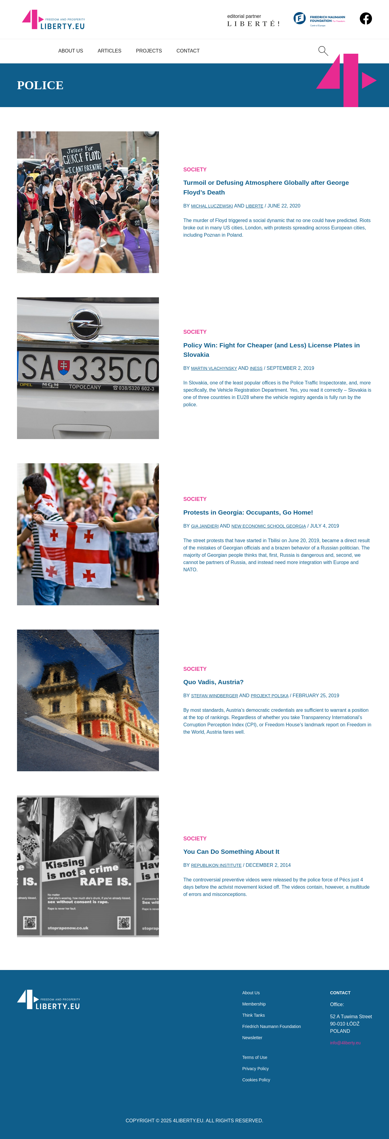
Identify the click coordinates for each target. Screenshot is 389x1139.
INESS (263, 370)
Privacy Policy (249, 1067)
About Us (70, 50)
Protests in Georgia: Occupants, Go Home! (257, 513)
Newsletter (245, 1033)
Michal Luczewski (215, 208)
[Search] (323, 51)
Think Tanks (247, 1009)
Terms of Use (248, 1055)
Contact (188, 50)
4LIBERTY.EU (188, 1120)
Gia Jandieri (207, 527)
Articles (110, 50)
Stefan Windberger (218, 697)
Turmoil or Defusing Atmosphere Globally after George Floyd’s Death (264, 188)
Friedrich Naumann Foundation (267, 1021)
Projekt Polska (278, 697)
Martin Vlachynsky (217, 370)
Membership (247, 996)
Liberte (262, 208)
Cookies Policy (250, 1079)
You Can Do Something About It (238, 852)
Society (196, 167)
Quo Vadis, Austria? (217, 682)
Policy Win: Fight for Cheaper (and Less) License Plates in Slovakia (268, 350)
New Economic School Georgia (278, 527)
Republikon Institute (220, 867)
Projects (149, 50)
